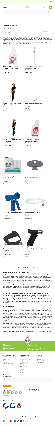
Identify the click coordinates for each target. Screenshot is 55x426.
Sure (20, 329)
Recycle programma (24, 370)
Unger (25, 329)
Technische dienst (24, 368)
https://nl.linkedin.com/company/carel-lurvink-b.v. (4, 392)
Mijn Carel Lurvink (24, 360)
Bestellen (22, 356)
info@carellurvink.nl (38, 331)
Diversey (45, 37)
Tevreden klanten (41, 359)
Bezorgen (22, 358)
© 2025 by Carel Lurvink (38, 418)
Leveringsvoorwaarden (8, 418)
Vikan (28, 329)
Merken (39, 356)
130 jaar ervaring (33, 345)
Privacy (29, 418)
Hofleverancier (6, 359)
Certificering (5, 362)
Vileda (31, 329)
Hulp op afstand (23, 366)
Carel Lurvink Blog (41, 360)
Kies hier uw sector (10, 1)
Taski (50, 37)
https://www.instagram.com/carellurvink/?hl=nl (12, 392)
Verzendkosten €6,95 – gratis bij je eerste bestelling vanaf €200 (39, 349)
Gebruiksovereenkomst (20, 418)
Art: (6, 69)
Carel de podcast (41, 362)
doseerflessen (17, 289)
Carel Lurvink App (24, 365)
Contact (6, 396)
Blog (20, 392)
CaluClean (35, 329)
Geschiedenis (6, 358)
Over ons (5, 356)
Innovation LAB (40, 358)
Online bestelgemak (9, 348)
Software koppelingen (25, 359)
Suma (16, 329)
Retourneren (23, 369)
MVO (4, 365)
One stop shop (8, 345)
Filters (45, 32)
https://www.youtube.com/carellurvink (16, 392)
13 (33, 267)
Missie (4, 360)
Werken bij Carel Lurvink (8, 363)
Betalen (21, 372)
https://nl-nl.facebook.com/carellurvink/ (8, 392)
